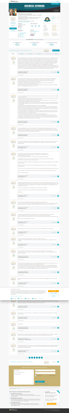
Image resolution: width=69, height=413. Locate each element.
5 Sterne (53, 16)
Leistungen (45, 27)
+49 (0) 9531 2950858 (22, 32)
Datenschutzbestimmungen (18, 408)
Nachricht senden (40, 381)
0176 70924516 (21, 33)
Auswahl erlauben (53, 406)
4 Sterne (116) (30, 53)
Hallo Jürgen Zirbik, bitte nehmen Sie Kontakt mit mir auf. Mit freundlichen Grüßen (24, 377)
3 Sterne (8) (38, 53)
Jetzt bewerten (13, 28)
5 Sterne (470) (21, 53)
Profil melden (18, 388)
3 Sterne (53, 19)
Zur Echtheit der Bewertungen (13, 25)
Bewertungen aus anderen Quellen (13, 23)
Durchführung (46, 29)
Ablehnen (53, 408)
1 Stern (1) (56, 53)
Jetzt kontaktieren (55, 3)
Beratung (45, 30)
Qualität (45, 25)
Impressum (12, 408)
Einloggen (58, 1)
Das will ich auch (52, 1)
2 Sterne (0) (47, 53)
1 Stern (53, 21)
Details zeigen (41, 411)
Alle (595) (13, 53)
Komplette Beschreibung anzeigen (23, 21)
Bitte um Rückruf (39, 375)
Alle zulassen (53, 403)
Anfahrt (20, 28)
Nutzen (45, 26)
